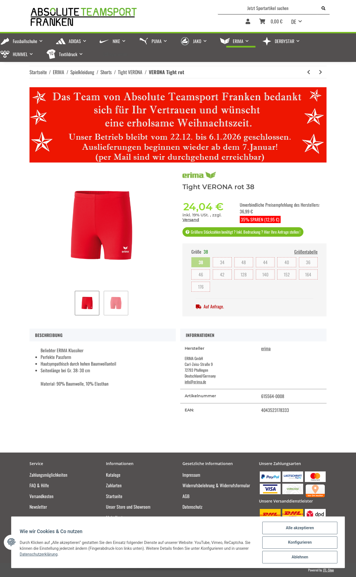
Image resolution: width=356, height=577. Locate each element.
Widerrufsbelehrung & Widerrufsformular (216, 485)
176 (201, 286)
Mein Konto (115, 517)
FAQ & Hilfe (39, 485)
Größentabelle (306, 251)
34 (222, 262)
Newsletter (38, 506)
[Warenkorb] (271, 23)
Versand (190, 219)
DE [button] (293, 21)
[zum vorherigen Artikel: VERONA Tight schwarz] (309, 72)
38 (201, 262)
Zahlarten (114, 485)
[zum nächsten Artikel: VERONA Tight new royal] (321, 72)
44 (265, 262)
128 (244, 274)
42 (222, 274)
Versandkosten (41, 496)
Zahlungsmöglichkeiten (48, 474)
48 (243, 262)
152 (287, 274)
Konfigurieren (299, 543)
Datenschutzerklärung (39, 554)
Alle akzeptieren (299, 528)
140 (265, 274)
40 (287, 262)
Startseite (114, 496)
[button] (248, 23)
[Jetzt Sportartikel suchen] (268, 8)
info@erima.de (195, 381)
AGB (185, 496)
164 (308, 274)
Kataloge (113, 474)
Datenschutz (192, 506)
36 (308, 262)
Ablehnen (299, 557)
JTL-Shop (328, 570)
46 (201, 274)
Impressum (191, 474)
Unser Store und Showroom (128, 506)
